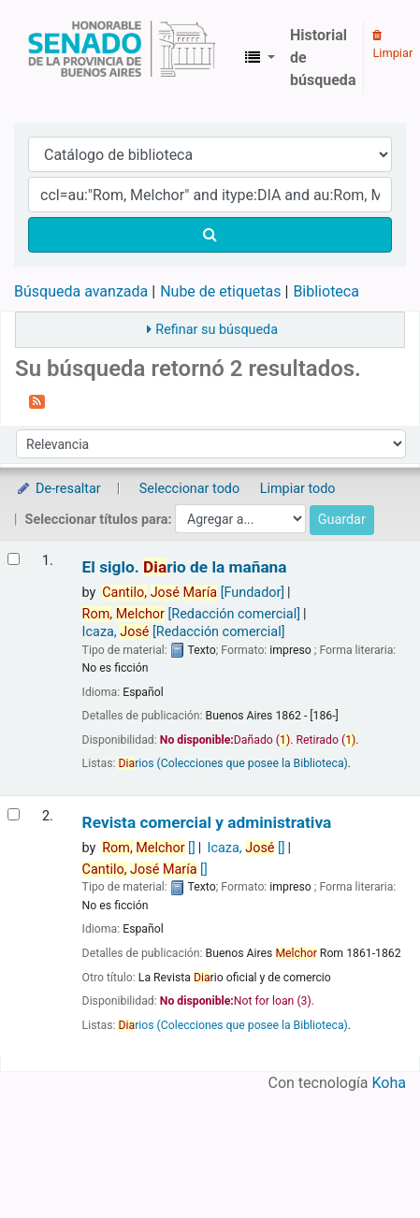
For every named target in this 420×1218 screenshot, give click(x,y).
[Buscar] (210, 235)
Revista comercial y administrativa (207, 823)
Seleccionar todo (189, 489)
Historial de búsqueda (322, 57)
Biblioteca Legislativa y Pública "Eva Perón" (121, 58)
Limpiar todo (298, 489)
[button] (260, 58)
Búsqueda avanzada (81, 291)
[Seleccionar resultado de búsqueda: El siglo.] (13, 559)
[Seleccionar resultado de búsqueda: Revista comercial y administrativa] (13, 814)
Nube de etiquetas (220, 291)
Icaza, (183, 632)
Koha (389, 1083)
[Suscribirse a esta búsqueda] (37, 400)
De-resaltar (58, 489)
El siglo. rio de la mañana (184, 567)
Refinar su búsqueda (216, 330)
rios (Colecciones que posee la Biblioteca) (232, 763)
